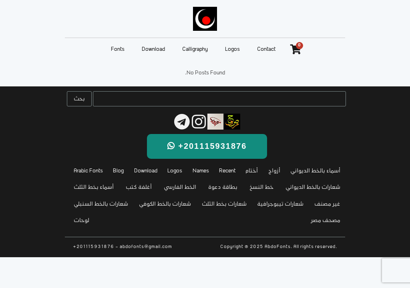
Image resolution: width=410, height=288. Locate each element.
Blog (118, 171)
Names (201, 171)
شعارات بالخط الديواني (312, 187)
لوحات (81, 220)
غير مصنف (327, 204)
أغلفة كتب (139, 187)
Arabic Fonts (88, 171)
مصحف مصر (325, 220)
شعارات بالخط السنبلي (101, 204)
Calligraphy (195, 49)
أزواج (274, 171)
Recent (227, 171)
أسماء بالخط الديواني (315, 171)
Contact (266, 49)
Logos (232, 49)
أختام (251, 171)
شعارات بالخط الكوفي (165, 204)
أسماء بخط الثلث (94, 187)
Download (153, 49)
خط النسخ (261, 187)
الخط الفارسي (180, 187)
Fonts (118, 49)
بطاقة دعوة (222, 187)
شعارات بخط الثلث (224, 204)
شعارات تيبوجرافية (280, 204)
